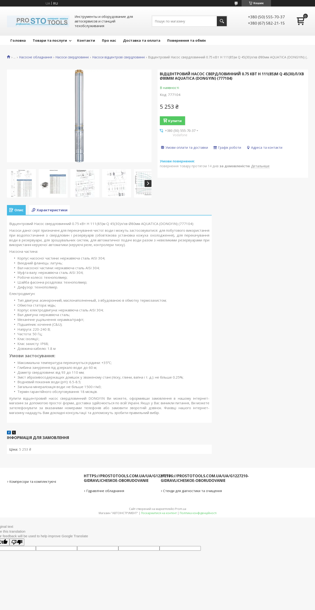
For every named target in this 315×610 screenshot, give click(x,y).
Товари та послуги (50, 40)
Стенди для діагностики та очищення (192, 491)
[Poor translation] (16, 542)
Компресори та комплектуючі (32, 481)
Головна (18, 40)
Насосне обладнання (35, 57)
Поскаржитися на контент (159, 513)
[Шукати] (222, 21)
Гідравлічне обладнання (105, 491)
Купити (175, 120)
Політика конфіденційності (198, 513)
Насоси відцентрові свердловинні (118, 57)
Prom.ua (180, 509)
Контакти (86, 40)
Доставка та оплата (141, 40)
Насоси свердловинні (72, 57)
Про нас (109, 40)
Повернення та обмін (186, 40)
